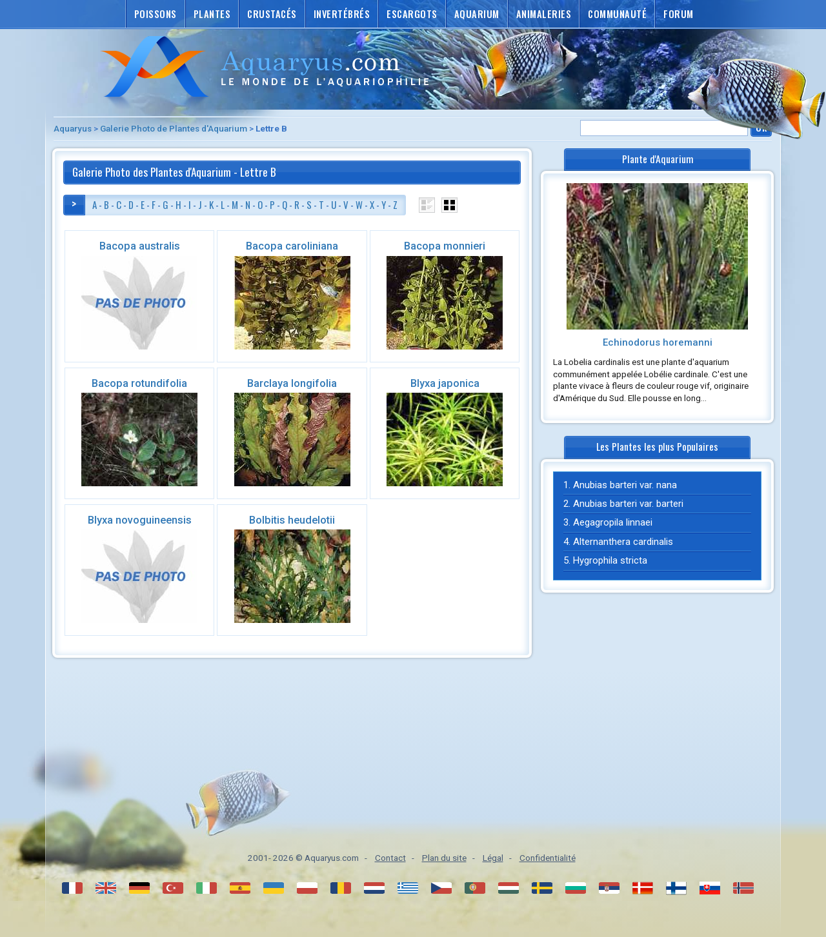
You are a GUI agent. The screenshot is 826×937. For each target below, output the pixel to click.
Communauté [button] (617, 14)
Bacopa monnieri (444, 246)
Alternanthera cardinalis (623, 541)
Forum (678, 14)
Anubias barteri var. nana (625, 485)
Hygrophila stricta (610, 560)
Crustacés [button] (272, 14)
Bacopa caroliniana (292, 246)
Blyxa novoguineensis (140, 520)
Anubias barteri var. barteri (628, 503)
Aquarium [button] (476, 14)
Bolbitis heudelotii (292, 520)
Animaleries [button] (544, 14)
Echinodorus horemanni (657, 342)
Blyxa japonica (444, 383)
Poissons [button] (155, 14)
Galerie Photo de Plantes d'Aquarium (173, 128)
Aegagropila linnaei (612, 522)
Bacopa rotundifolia (139, 383)
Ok (761, 127)
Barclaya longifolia (292, 383)
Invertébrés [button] (342, 14)
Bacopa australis (139, 246)
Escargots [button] (412, 14)
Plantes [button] (212, 14)
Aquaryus (73, 128)
